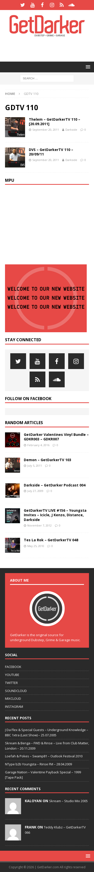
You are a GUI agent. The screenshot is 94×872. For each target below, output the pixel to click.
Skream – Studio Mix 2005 (68, 801)
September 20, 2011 (45, 129)
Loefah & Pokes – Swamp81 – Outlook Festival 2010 (43, 756)
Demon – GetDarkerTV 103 (47, 459)
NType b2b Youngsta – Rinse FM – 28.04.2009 (38, 764)
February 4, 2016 (38, 445)
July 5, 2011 (34, 465)
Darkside (71, 129)
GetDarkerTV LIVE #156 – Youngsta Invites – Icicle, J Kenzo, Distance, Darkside (55, 515)
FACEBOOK (13, 666)
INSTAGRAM (14, 706)
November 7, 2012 (39, 525)
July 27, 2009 (35, 491)
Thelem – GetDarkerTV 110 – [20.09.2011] (54, 121)
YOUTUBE (12, 674)
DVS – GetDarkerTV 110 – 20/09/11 (51, 151)
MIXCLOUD (13, 698)
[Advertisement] (49, 49)
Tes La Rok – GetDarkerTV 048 (51, 540)
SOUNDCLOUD (16, 690)
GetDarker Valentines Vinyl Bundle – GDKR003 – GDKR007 (56, 436)
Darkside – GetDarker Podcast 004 (54, 485)
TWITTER (11, 682)
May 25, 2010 (35, 546)
